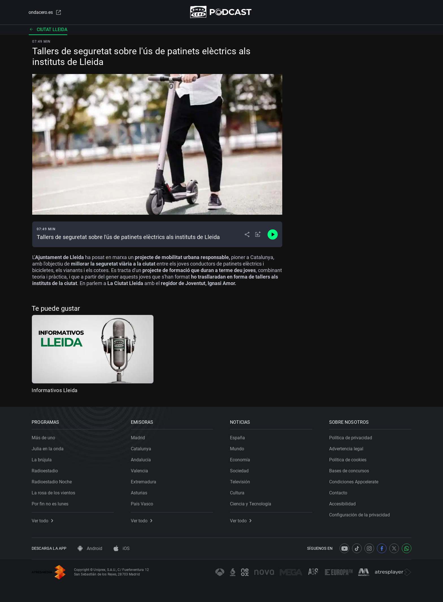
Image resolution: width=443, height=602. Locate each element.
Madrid (138, 437)
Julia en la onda (48, 448)
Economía (240, 459)
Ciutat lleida (48, 29)
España (237, 437)
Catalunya (141, 448)
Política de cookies (347, 459)
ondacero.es (45, 12)
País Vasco (142, 504)
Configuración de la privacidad (359, 515)
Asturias (139, 492)
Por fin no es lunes (50, 504)
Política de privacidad (350, 437)
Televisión (240, 481)
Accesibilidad (342, 504)
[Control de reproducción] (273, 234)
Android (90, 548)
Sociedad (239, 470)
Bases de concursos (349, 470)
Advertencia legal (346, 448)
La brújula (42, 459)
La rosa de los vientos (53, 492)
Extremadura (143, 481)
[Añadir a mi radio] (258, 234)
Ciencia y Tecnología (250, 504)
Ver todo (42, 520)
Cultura (237, 492)
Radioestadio (45, 470)
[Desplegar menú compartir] (247, 234)
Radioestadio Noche (52, 481)
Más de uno (43, 437)
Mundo (237, 448)
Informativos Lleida (55, 390)
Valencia (139, 470)
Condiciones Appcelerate (353, 481)
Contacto (338, 492)
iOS (122, 548)
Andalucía (141, 459)
